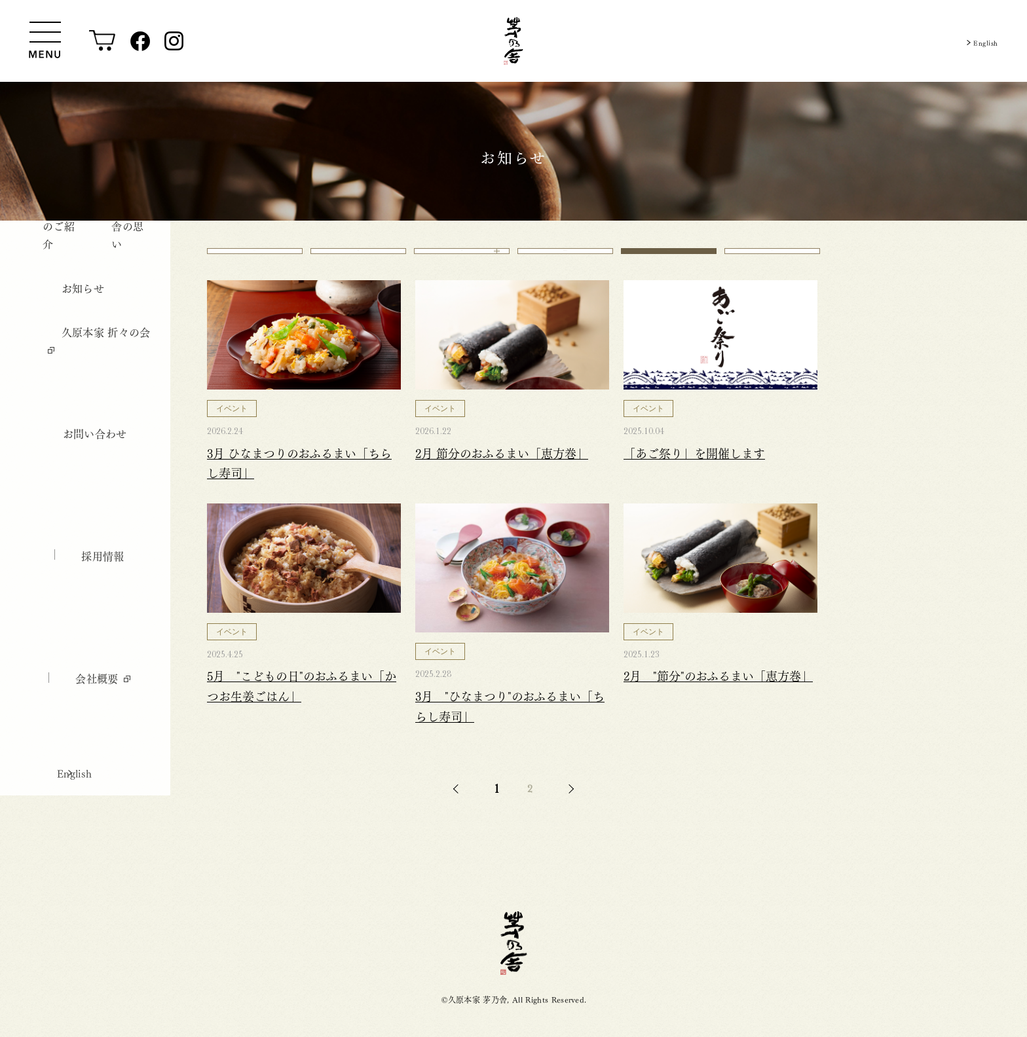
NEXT (569, 806)
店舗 (462, 259)
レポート (772, 259)
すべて (255, 259)
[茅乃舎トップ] (513, 41)
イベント (668, 259)
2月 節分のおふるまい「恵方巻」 (501, 469)
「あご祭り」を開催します (694, 469)
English (981, 40)
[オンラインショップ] (102, 41)
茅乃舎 (513, 960)
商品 (358, 259)
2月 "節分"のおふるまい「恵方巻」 (718, 692)
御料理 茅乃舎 (565, 259)
